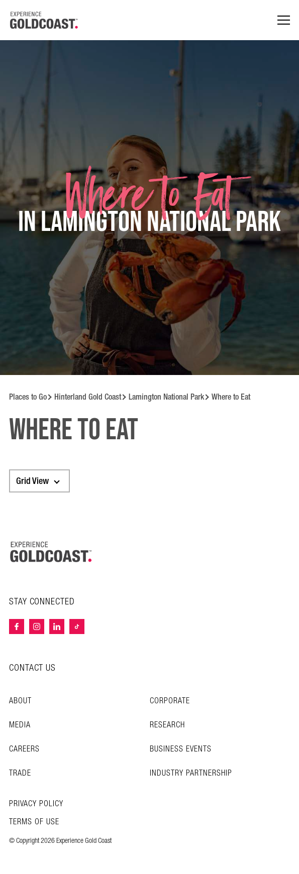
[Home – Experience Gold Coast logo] (51, 552)
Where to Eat (231, 397)
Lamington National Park (166, 397)
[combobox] (39, 480)
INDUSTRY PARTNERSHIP (191, 773)
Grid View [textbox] (32, 480)
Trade (20, 773)
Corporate (170, 701)
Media (20, 725)
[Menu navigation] (283, 20)
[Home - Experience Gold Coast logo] (44, 20)
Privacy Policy (36, 804)
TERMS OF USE (34, 822)
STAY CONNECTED (42, 602)
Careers (24, 749)
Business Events (181, 749)
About (20, 701)
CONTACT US (32, 668)
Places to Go (28, 397)
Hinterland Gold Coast (87, 397)
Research (167, 725)
